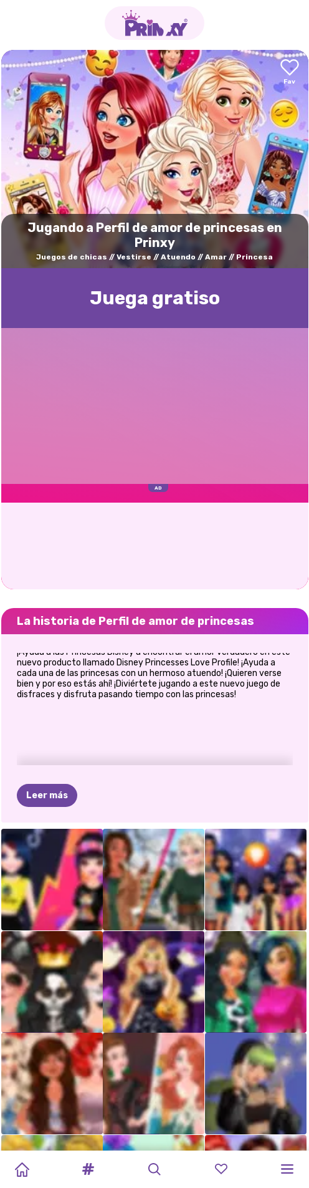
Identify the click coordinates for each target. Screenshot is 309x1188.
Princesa (254, 257)
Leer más (47, 733)
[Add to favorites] (289, 72)
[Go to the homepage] (154, 23)
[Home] (21, 1169)
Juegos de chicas (71, 257)
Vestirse (133, 257)
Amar (216, 257)
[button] (88, 1169)
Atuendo (178, 257)
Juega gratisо (155, 298)
